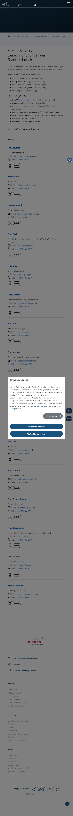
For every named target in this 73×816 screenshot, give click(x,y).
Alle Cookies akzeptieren (36, 434)
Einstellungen (52, 416)
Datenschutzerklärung (45, 406)
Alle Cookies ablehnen (36, 426)
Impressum (16, 408)
